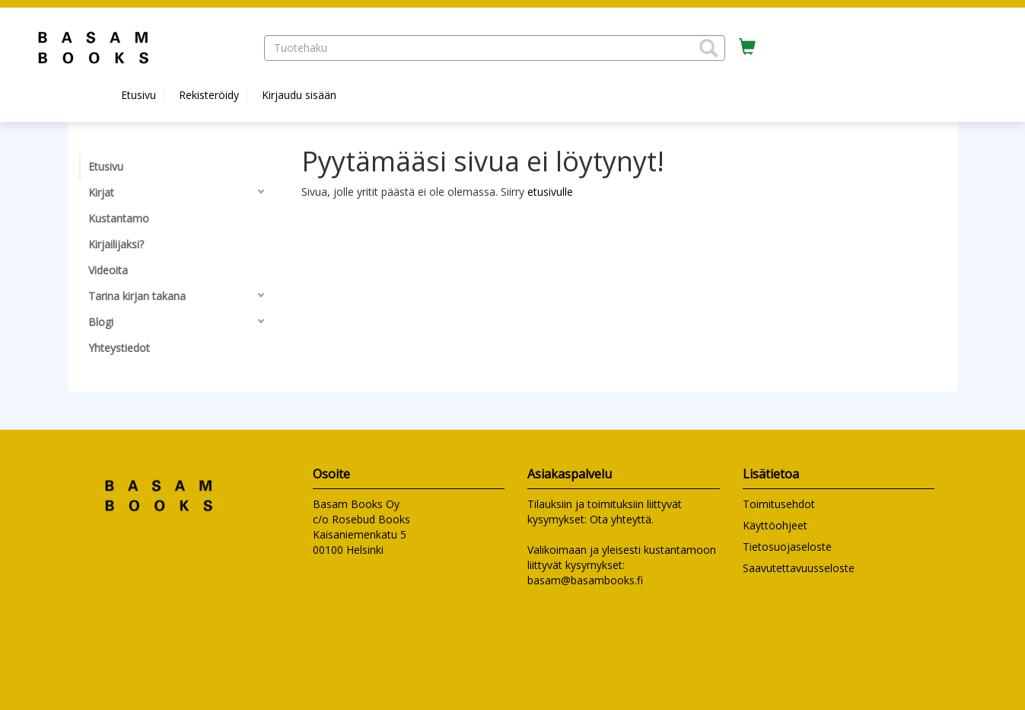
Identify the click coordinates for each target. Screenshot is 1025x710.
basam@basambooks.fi (585, 580)
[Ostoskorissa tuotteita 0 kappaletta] (747, 47)
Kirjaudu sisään (299, 95)
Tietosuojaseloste (787, 546)
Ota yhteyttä (620, 519)
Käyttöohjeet (775, 525)
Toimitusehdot (779, 504)
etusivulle (550, 191)
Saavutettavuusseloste (799, 568)
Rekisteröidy (209, 95)
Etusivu (138, 95)
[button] (708, 48)
